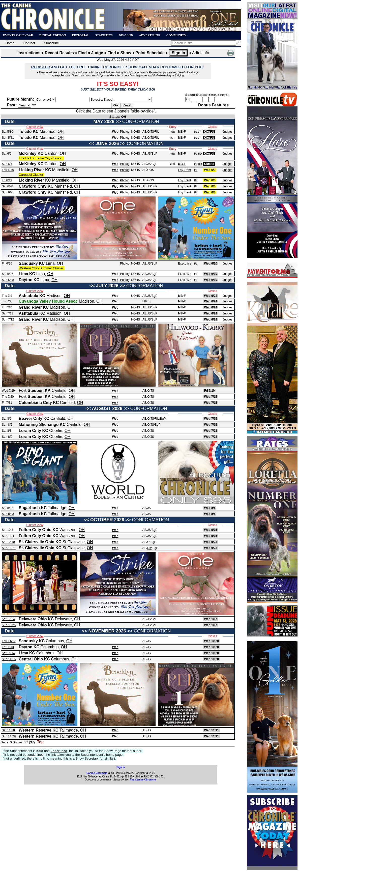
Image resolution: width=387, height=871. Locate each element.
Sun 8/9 (7, 437)
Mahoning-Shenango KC (42, 424)
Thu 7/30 (8, 396)
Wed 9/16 (210, 530)
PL (195, 131)
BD (200, 153)
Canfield (59, 390)
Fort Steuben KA (34, 390)
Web (115, 131)
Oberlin (55, 430)
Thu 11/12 (8, 641)
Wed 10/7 (210, 619)
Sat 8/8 (6, 430)
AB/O (146, 542)
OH (61, 131)
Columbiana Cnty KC (39, 402)
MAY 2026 (104, 121)
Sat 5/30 (7, 131)
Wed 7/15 (210, 396)
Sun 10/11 (9, 548)
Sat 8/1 (6, 418)
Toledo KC (29, 131)
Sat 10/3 (7, 530)
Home (10, 43)
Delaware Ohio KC (36, 619)
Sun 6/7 (7, 164)
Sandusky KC (32, 263)
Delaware (63, 619)
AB (144, 548)
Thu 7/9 (7, 296)
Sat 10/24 (8, 619)
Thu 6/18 (8, 170)
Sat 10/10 (8, 542)
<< (91, 143)
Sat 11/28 (8, 730)
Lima (50, 263)
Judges (227, 131)
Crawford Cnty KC (36, 186)
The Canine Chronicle (143, 779)
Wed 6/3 (209, 170)
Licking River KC (35, 170)
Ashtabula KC (32, 296)
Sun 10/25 (9, 625)
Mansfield (60, 170)
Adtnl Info (200, 53)
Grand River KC (34, 307)
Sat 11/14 (8, 653)
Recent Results (59, 53)
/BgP (154, 153)
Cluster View (34, 127)
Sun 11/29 (9, 736)
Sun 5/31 (8, 137)
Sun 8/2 (7, 424)
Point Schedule (150, 53)
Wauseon (67, 530)
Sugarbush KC (33, 508)
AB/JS (146, 153)
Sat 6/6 (6, 153)
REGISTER (40, 67)
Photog (125, 131)
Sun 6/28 (8, 280)
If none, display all (219, 95)
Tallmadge (57, 508)
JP (199, 131)
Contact (30, 43)
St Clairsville (74, 542)
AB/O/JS (148, 131)
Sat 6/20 (7, 186)
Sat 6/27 (7, 274)
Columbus (55, 641)
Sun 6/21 (8, 192)
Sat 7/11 (7, 313)
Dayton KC (29, 280)
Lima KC (27, 274)
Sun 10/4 (8, 536)
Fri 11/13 (8, 647)
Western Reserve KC (38, 730)
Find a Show (119, 53)
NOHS (135, 131)
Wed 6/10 (210, 263)
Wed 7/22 (210, 430)
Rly (157, 131)
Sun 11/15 (9, 659)
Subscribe (53, 43)
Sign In (178, 53)
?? (34, 105)
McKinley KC (31, 153)
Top (40, 742)
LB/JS (146, 301)
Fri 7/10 (7, 307)
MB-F (182, 131)
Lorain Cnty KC (33, 430)
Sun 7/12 (8, 319)
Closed (209, 131)
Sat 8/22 (7, 508)
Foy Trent (184, 170)
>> (118, 121)
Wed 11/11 (211, 730)
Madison (54, 296)
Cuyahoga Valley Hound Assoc (48, 301)
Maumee (47, 131)
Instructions (29, 53)
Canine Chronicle (96, 773)
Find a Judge (90, 53)
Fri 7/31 (7, 402)
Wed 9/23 (210, 542)
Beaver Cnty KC (34, 418)
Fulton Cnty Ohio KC (38, 530)
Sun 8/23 (8, 514)
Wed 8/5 (209, 508)
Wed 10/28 (211, 641)
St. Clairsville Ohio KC (40, 542)
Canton (51, 153)
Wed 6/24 (210, 296)
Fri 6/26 (7, 263)
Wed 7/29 (8, 390)
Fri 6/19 (7, 180)
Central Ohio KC (34, 659)
